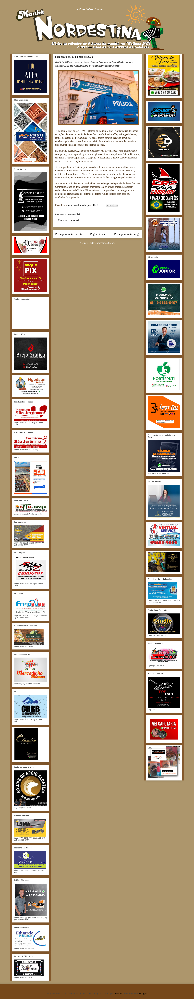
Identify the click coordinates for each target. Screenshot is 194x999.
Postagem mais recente (68, 234)
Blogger (142, 993)
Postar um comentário (69, 220)
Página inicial (98, 234)
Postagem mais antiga (127, 234)
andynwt (118, 993)
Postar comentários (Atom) (102, 243)
